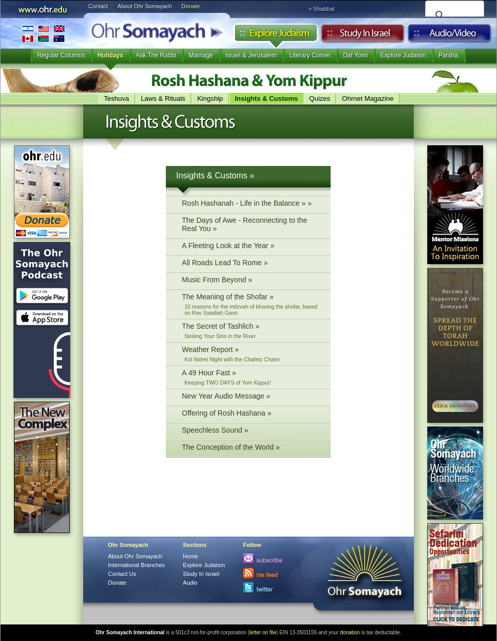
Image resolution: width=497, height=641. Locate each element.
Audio (449, 36)
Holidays (110, 55)
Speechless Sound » (251, 431)
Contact (98, 6)
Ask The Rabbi (156, 55)
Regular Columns (61, 55)
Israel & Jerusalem (251, 55)
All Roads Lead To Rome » (251, 263)
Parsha (448, 55)
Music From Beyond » (251, 281)
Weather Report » (251, 353)
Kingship (210, 98)
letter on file (263, 632)
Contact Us (122, 574)
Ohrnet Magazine (368, 98)
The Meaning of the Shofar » (251, 304)
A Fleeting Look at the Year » (251, 246)
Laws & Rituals (163, 98)
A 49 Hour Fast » (251, 377)
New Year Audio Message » (251, 397)
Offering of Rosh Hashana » (251, 414)
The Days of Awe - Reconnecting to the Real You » (251, 225)
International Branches (43, 33)
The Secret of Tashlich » (251, 330)
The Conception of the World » (251, 448)
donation (350, 632)
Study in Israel (362, 36)
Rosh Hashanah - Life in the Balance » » (251, 204)
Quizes (319, 98)
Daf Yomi (355, 55)
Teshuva (116, 98)
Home (190, 556)
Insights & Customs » (215, 175)
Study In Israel (201, 574)
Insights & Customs (266, 98)
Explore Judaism (275, 36)
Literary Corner (310, 55)
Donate (190, 6)
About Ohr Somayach (145, 6)
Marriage (201, 55)
